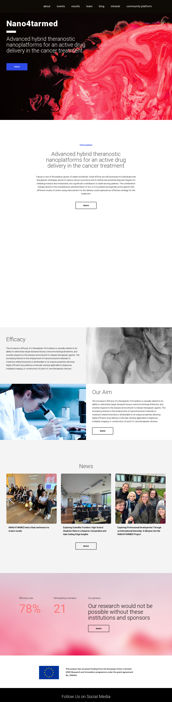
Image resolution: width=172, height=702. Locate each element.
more (17, 66)
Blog (101, 6)
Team (89, 6)
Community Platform (139, 6)
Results (75, 6)
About (46, 6)
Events (61, 6)
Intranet (115, 6)
